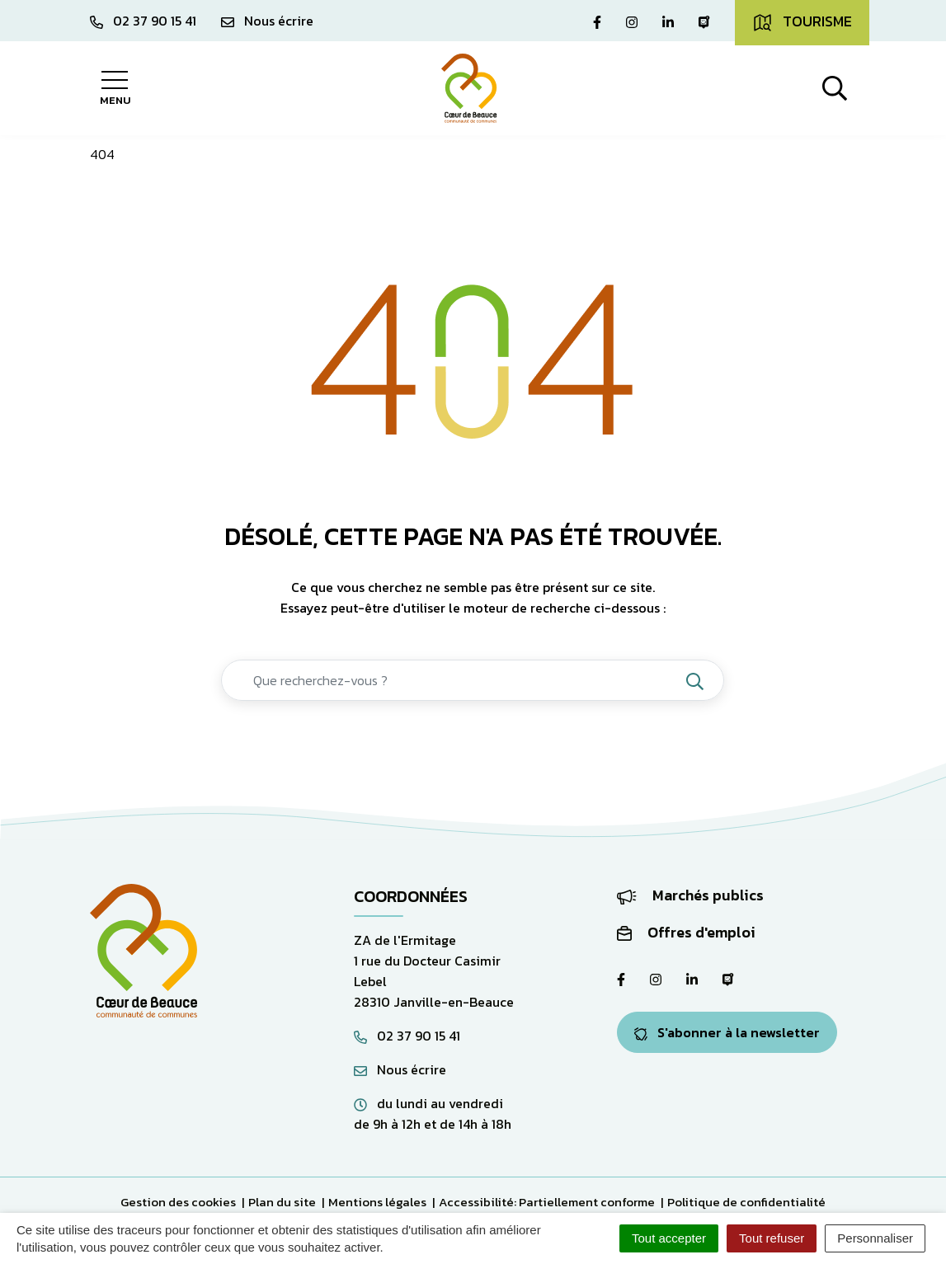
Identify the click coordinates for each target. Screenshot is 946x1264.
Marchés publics (690, 895)
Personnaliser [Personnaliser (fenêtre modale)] (875, 1238)
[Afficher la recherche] (834, 88)
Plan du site (282, 1201)
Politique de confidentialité (746, 1201)
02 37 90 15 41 (407, 1036)
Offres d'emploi (686, 932)
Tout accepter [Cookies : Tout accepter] (669, 1238)
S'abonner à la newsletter (727, 1032)
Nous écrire (400, 1069)
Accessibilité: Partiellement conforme (547, 1201)
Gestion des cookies (178, 1201)
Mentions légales (377, 1201)
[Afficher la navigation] (115, 88)
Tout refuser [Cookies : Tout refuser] (771, 1238)
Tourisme (802, 21)
